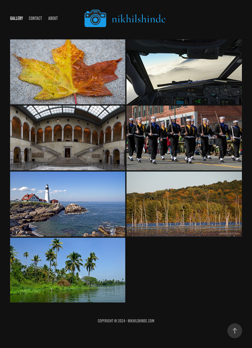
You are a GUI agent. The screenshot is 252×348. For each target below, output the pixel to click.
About (53, 18)
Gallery (16, 18)
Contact (35, 18)
